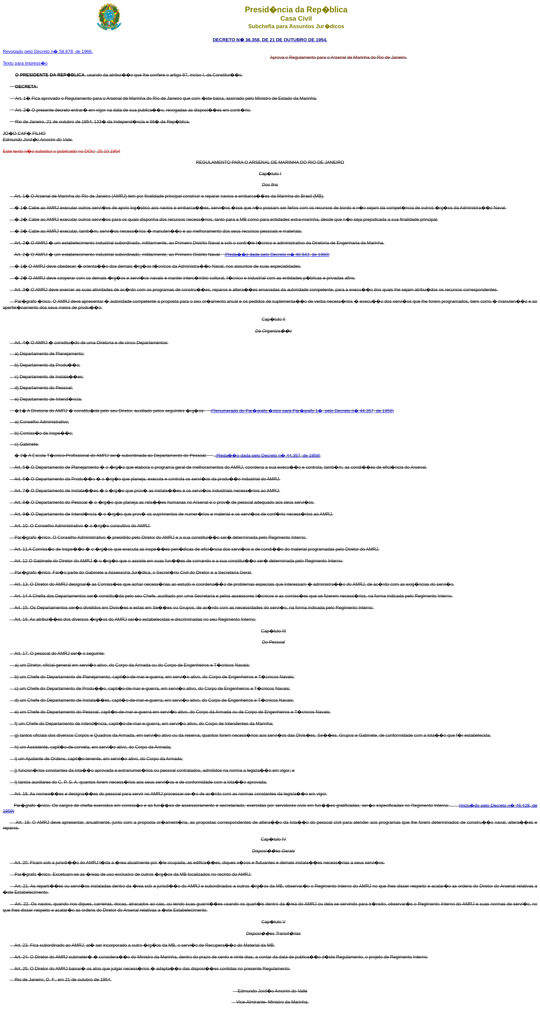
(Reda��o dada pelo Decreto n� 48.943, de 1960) (277, 254)
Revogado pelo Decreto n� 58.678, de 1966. (48, 51)
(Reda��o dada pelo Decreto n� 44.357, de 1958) (268, 455)
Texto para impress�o (25, 63)
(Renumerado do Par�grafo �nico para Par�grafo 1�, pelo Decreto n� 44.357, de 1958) (302, 410)
